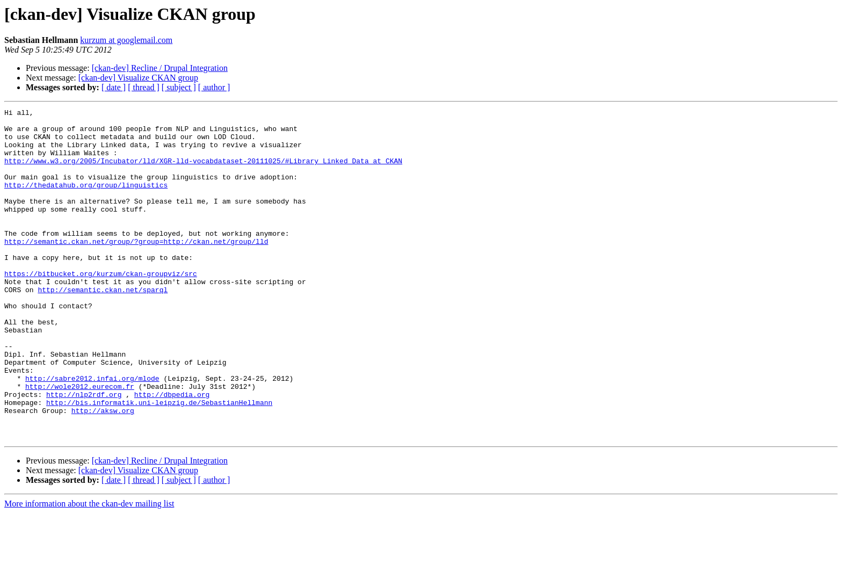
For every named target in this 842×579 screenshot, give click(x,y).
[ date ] (113, 87)
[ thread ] (143, 87)
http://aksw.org (102, 471)
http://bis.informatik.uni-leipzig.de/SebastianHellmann (159, 462)
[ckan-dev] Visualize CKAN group (138, 77)
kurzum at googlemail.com (126, 40)
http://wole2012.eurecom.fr (79, 442)
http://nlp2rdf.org (83, 452)
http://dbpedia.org (171, 452)
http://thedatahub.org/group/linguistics (86, 201)
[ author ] (214, 87)
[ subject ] (179, 87)
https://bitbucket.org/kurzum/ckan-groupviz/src (100, 307)
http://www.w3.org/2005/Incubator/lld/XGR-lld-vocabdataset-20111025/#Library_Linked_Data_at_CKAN (203, 172)
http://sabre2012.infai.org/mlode (92, 433)
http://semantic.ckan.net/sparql (103, 326)
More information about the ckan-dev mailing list (89, 569)
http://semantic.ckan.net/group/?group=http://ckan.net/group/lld (136, 268)
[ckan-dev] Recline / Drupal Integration (160, 68)
